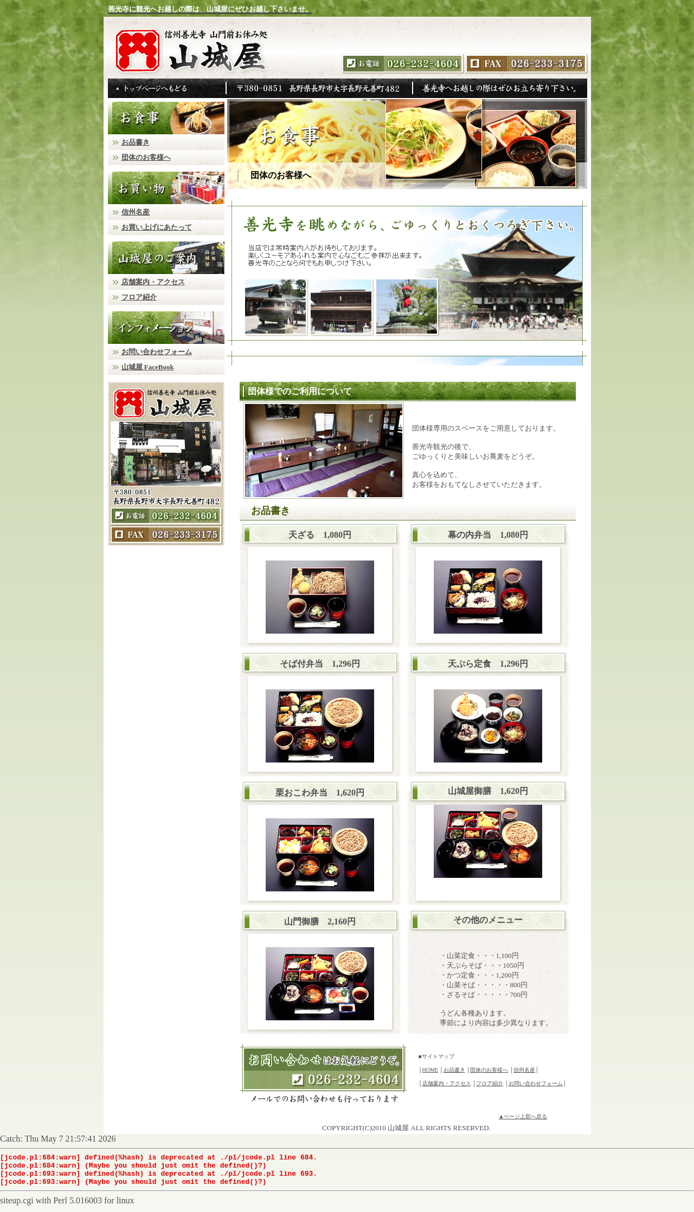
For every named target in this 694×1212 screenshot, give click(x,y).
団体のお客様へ (489, 1070)
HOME (430, 1070)
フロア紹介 (489, 1083)
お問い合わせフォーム (536, 1083)
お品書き (454, 1070)
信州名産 (524, 1070)
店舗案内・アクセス (446, 1083)
